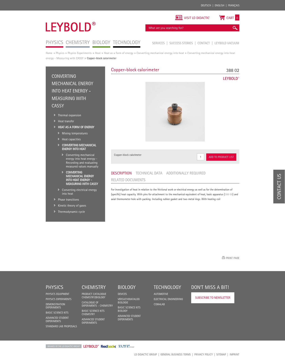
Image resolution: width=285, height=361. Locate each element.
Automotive (161, 294)
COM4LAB (159, 304)
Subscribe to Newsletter (212, 297)
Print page (232, 258)
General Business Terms (176, 354)
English (219, 5)
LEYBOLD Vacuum (227, 43)
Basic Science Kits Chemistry (93, 312)
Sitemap (221, 354)
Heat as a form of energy (118, 53)
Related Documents (128, 179)
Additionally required (185, 173)
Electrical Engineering (168, 299)
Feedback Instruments (108, 346)
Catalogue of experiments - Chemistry (97, 304)
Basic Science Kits (57, 312)
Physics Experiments (80, 53)
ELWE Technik (126, 346)
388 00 (229, 194)
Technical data (149, 173)
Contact (204, 43)
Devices (122, 294)
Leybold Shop (91, 346)
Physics (60, 53)
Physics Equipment (57, 294)
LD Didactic (64, 346)
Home (49, 53)
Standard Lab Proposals (61, 326)
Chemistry (94, 287)
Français (233, 5)
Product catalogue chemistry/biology (94, 295)
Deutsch (206, 5)
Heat (98, 53)
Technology (167, 287)
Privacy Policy (203, 354)
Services (158, 43)
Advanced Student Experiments (57, 319)
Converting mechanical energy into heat (160, 53)
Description (121, 173)
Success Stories (181, 43)
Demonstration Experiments (55, 306)
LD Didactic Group (145, 354)
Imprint (234, 354)
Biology (127, 287)
